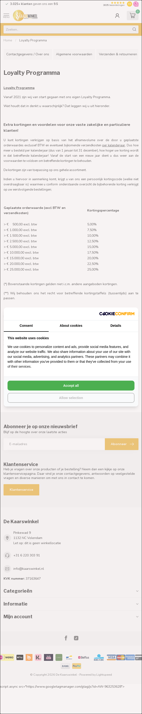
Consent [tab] (26, 325)
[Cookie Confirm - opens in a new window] (116, 313)
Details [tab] (115, 325)
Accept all (71, 385)
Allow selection (71, 398)
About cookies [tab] (71, 325)
